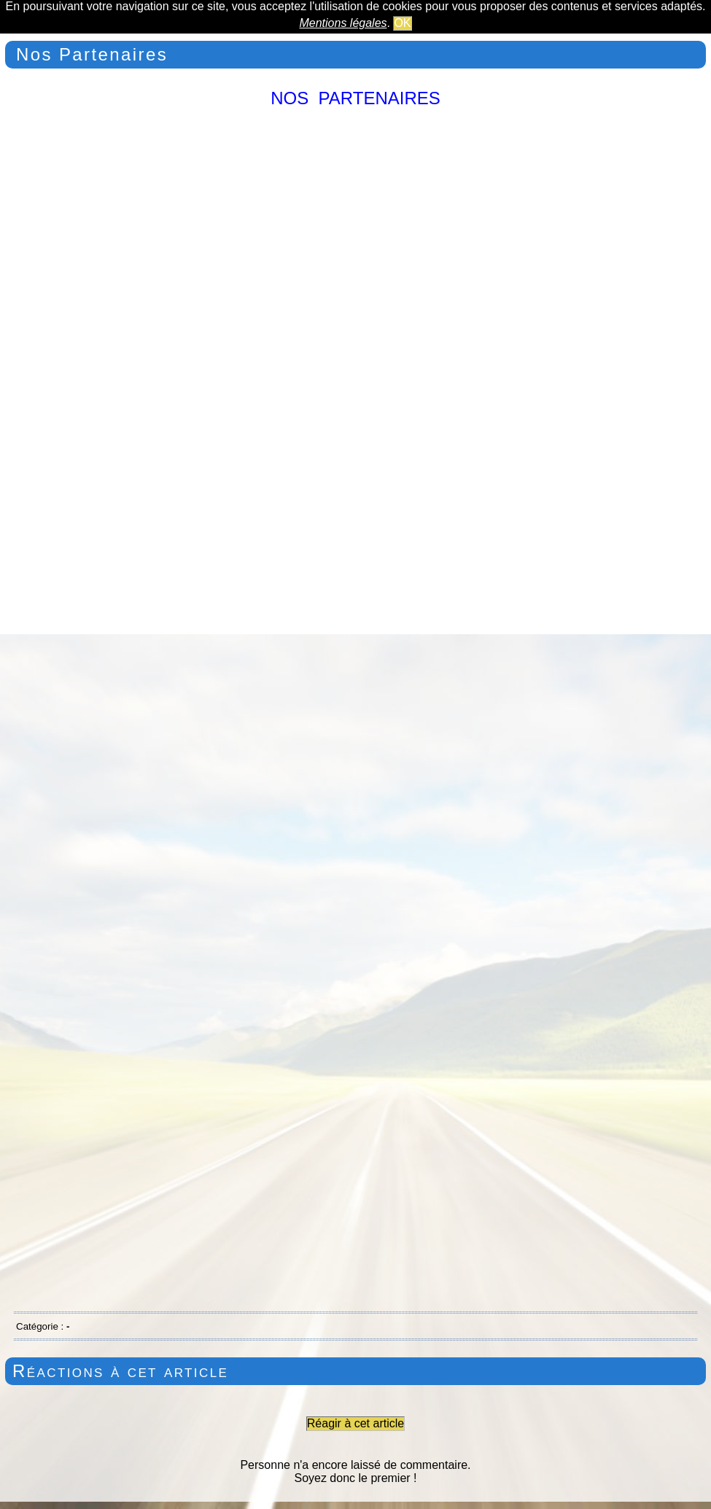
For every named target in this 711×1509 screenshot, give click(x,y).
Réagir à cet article (355, 1423)
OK (402, 23)
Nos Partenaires (92, 54)
